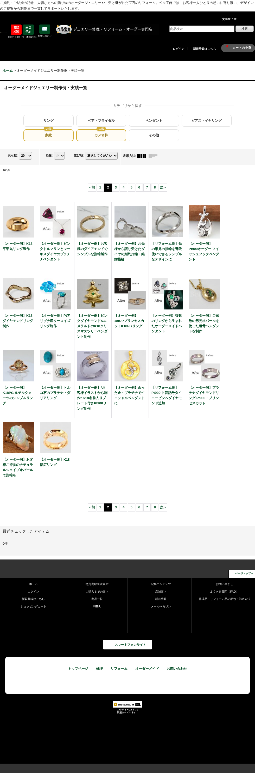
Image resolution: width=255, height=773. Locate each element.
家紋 (48, 135)
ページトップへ (244, 573)
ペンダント (153, 121)
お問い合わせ (224, 584)
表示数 (13, 155)
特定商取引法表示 (97, 584)
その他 (154, 135)
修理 (99, 669)
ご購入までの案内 (97, 591)
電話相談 (16, 29)
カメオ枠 (101, 135)
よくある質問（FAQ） (224, 591)
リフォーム (119, 669)
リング (48, 121)
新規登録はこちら (204, 48)
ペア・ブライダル (101, 121)
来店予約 (28, 29)
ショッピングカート (33, 606)
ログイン (178, 48)
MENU (97, 606)
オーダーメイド (147, 669)
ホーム (33, 584)
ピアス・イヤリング (206, 121)
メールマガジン (161, 606)
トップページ (78, 669)
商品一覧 (97, 598)
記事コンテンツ (161, 584)
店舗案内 (161, 591)
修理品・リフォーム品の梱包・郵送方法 (224, 598)
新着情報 (161, 598)
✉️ (45, 29)
